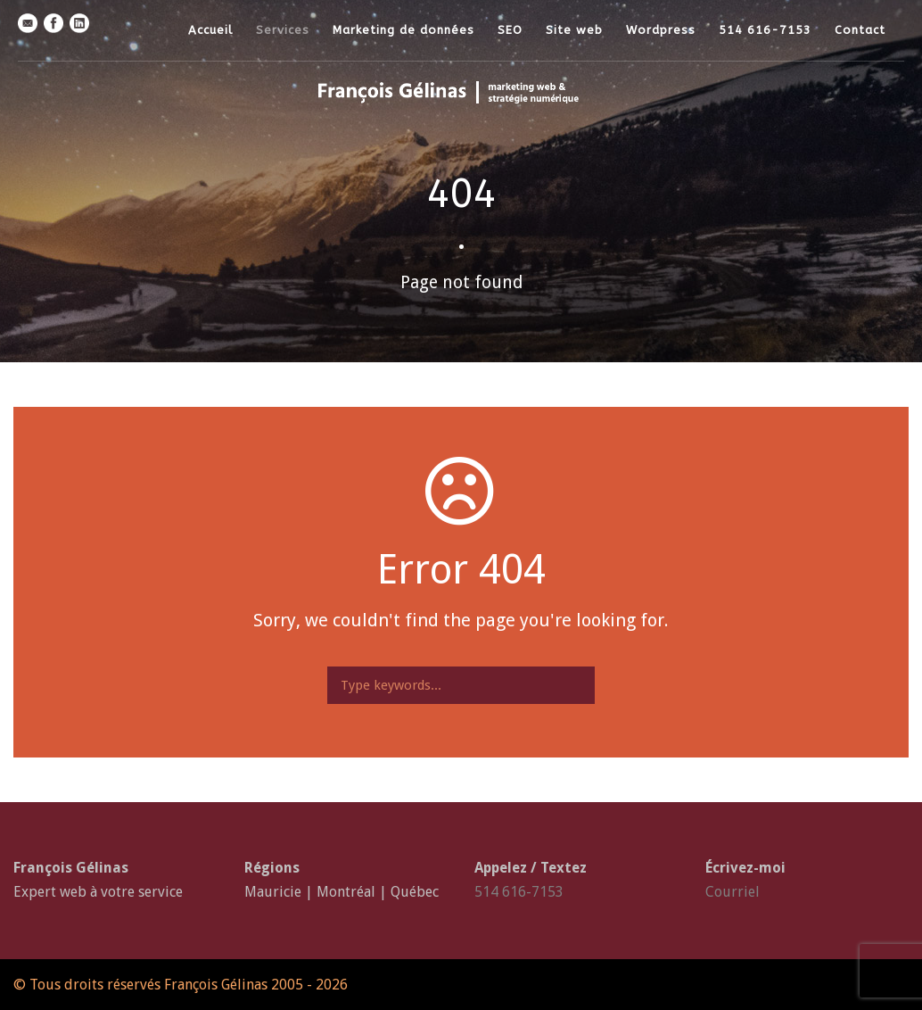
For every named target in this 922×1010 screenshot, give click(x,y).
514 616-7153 (765, 30)
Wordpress (661, 30)
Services (282, 30)
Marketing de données (403, 30)
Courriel (732, 891)
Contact (860, 30)
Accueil (210, 30)
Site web (574, 30)
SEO (510, 30)
